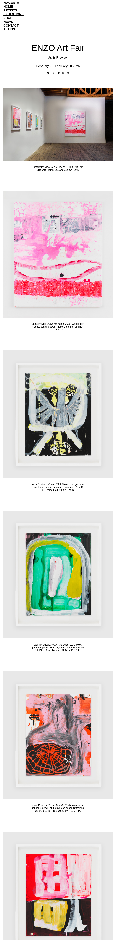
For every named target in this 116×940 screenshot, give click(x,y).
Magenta (11, 2)
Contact (11, 25)
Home (8, 6)
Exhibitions (13, 14)
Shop (7, 18)
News (8, 21)
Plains (9, 29)
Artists (10, 10)
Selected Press (58, 73)
